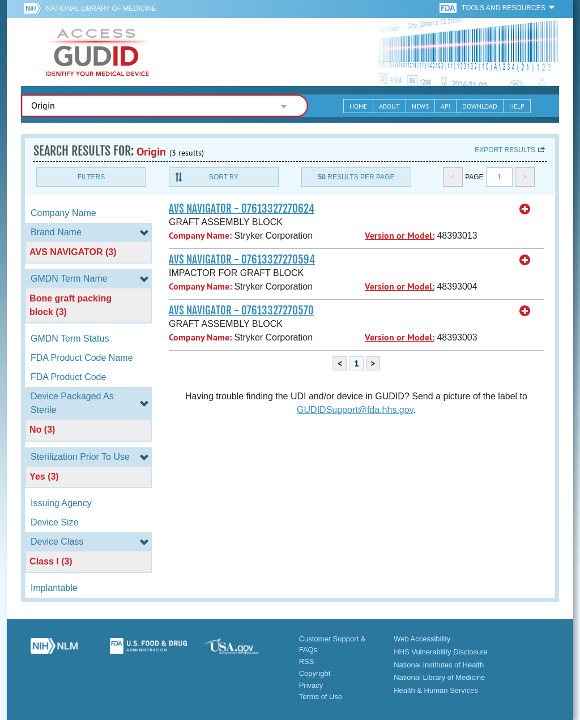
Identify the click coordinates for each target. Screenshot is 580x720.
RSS (306, 661)
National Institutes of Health (439, 665)
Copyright (315, 673)
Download (479, 106)
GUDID (97, 52)
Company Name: (200, 236)
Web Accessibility (422, 639)
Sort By (223, 177)
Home (358, 106)
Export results (505, 150)
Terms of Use (321, 696)
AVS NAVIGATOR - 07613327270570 (241, 310)
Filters (91, 177)
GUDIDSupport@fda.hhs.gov (355, 410)
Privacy (311, 685)
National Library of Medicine (101, 8)
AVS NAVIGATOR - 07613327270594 (242, 259)
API (445, 106)
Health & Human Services (436, 690)
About (389, 106)
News (420, 106)
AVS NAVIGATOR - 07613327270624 (241, 208)
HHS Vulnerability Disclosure (441, 652)
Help (516, 106)
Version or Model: (399, 236)
